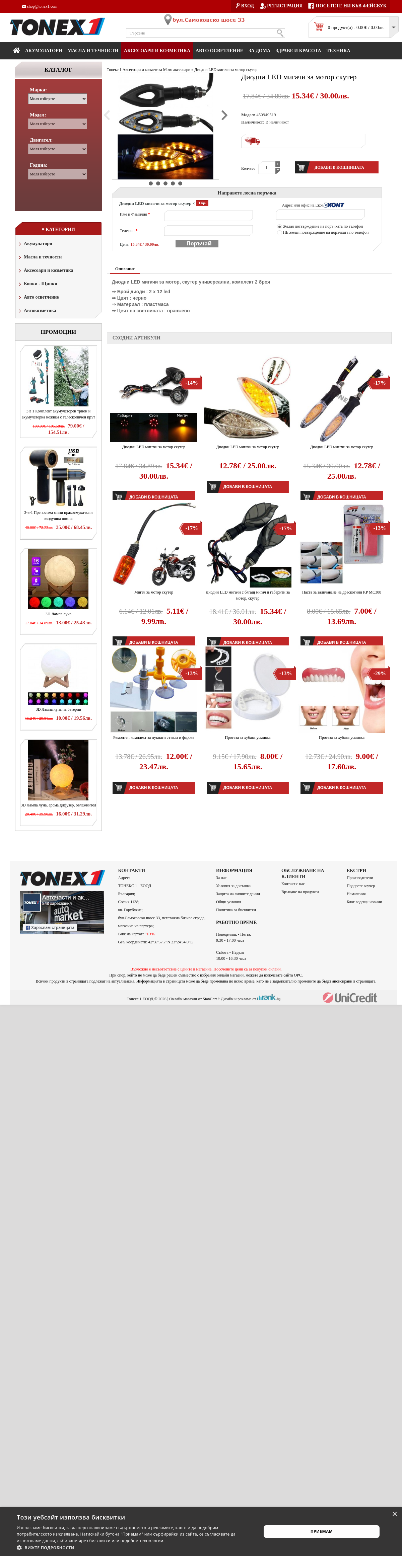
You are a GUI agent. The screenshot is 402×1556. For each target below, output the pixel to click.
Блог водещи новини (364, 902)
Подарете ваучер (361, 885)
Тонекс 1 (114, 69)
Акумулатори (43, 50)
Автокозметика (36, 311)
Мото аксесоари (176, 69)
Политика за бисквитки (236, 910)
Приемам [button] (322, 1531)
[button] (135, 1547)
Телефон (129, 230)
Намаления (356, 893)
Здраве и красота (298, 50)
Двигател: (41, 140)
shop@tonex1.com (39, 6)
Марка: (38, 89)
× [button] (394, 1514)
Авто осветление (219, 50)
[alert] (201, 1531)
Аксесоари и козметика (157, 50)
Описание (125, 268)
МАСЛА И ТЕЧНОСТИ (93, 50)
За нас (221, 877)
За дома (259, 50)
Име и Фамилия (135, 214)
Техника (338, 50)
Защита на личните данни (238, 893)
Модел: (38, 115)
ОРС (298, 975)
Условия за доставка (233, 885)
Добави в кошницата (247, 486)
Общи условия (228, 902)
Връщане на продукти (300, 891)
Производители (360, 877)
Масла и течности (39, 257)
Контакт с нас (293, 883)
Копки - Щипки (37, 284)
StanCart (210, 998)
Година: (39, 165)
